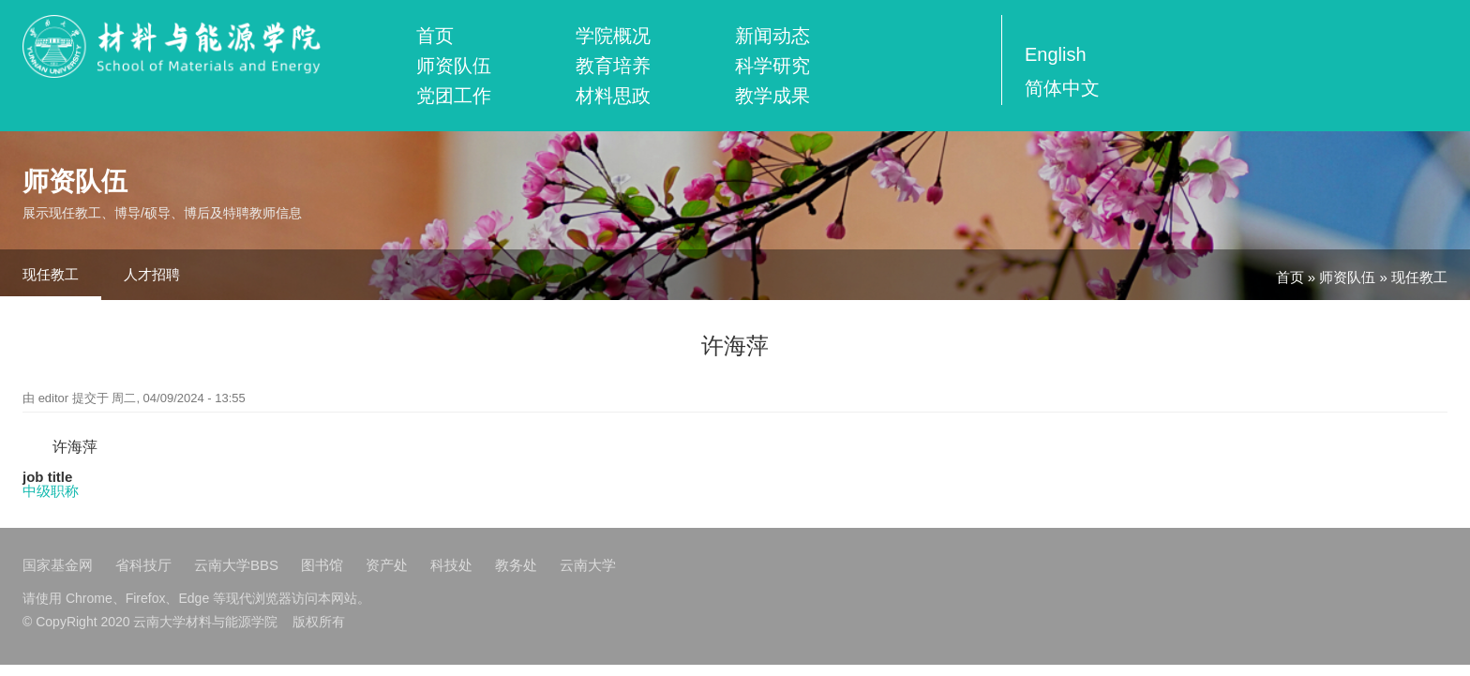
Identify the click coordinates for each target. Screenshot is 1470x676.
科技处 (451, 565)
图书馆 (322, 565)
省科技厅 (143, 565)
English (1056, 54)
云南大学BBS (236, 565)
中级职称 (50, 491)
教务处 (516, 565)
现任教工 (50, 274)
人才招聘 (152, 274)
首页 (435, 35)
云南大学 (588, 565)
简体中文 (1062, 88)
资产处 (387, 565)
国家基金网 (57, 565)
